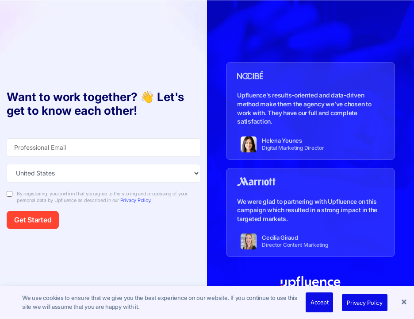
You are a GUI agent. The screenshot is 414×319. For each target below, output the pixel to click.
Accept (319, 302)
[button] (405, 302)
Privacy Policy (365, 302)
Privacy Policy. (135, 200)
